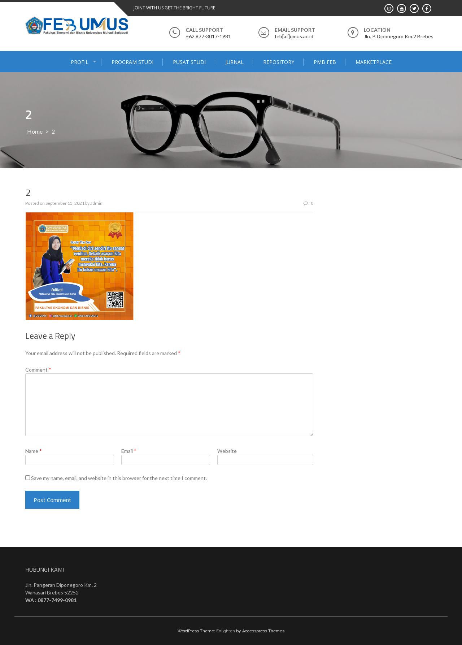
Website (227, 451)
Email (128, 451)
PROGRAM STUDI (132, 62)
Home (35, 131)
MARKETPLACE (374, 62)
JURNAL (234, 62)
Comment (38, 370)
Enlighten (225, 630)
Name (33, 451)
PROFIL (79, 62)
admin (96, 203)
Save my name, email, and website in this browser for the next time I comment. (119, 478)
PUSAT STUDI (189, 62)
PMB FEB (325, 62)
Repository (278, 62)
